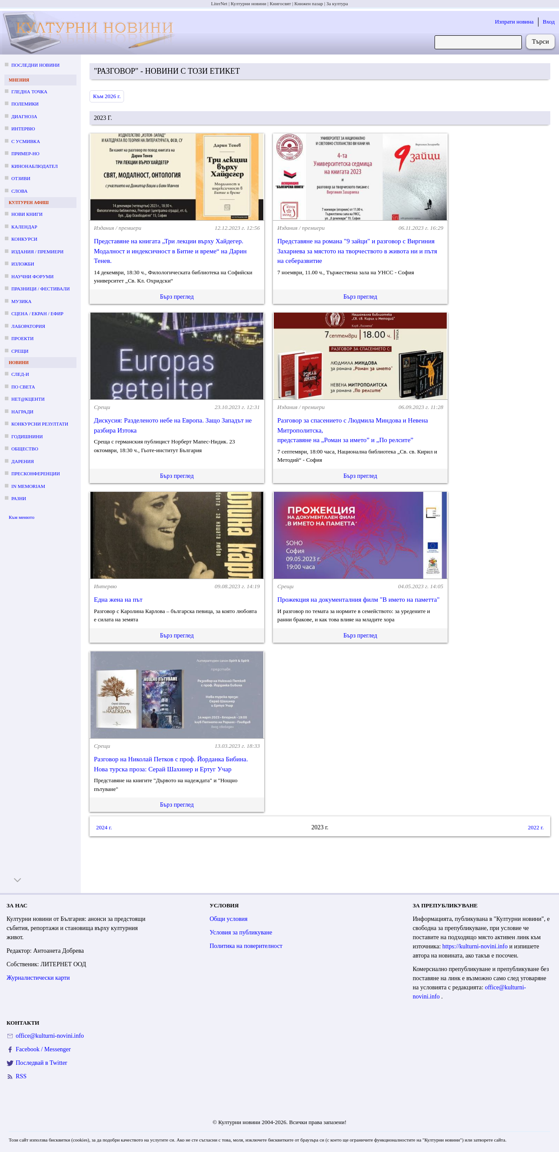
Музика (21, 301)
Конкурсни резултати (39, 423)
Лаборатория (28, 326)
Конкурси (24, 239)
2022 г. (536, 827)
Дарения (22, 461)
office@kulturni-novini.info (50, 1036)
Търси (540, 41)
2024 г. (104, 827)
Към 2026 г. (107, 96)
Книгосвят (280, 3)
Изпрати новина (514, 21)
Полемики (25, 103)
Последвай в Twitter (41, 1063)
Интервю (23, 128)
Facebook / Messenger (43, 1049)
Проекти (22, 338)
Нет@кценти (28, 399)
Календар (24, 226)
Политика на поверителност (246, 946)
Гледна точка (29, 91)
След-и (20, 374)
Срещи (19, 351)
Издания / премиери (37, 251)
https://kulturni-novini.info (475, 946)
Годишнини (27, 436)
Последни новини (35, 65)
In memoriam (28, 486)
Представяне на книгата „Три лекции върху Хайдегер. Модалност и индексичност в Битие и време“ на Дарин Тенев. (170, 251)
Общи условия (229, 919)
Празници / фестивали (40, 288)
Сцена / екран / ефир (37, 313)
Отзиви (20, 178)
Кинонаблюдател (34, 166)
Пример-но (25, 153)
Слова (19, 191)
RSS (21, 1076)
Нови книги (26, 214)
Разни (18, 498)
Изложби (22, 263)
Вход (549, 21)
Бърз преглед (176, 296)
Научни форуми (32, 276)
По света (23, 386)
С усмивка (25, 141)
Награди (22, 411)
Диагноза (24, 116)
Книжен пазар (308, 3)
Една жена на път (118, 599)
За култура (337, 3)
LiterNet (219, 3)
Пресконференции (35, 473)
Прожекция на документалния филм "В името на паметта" (358, 599)
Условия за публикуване (241, 932)
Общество (24, 448)
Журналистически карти (38, 978)
